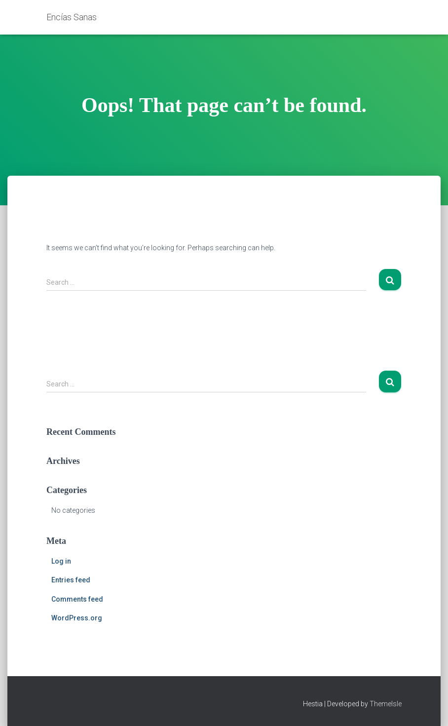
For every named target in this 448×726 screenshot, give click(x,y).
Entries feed (70, 580)
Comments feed (77, 599)
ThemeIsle (386, 704)
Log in (61, 561)
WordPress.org (76, 618)
